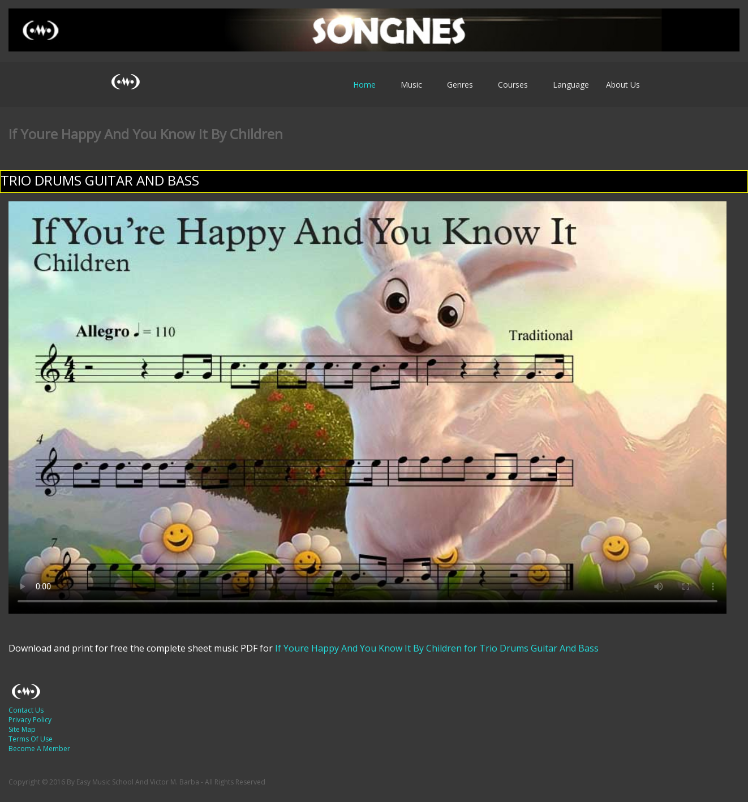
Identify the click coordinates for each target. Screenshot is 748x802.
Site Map (22, 729)
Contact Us (26, 710)
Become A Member (39, 748)
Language (571, 84)
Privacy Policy (29, 720)
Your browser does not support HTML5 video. (367, 407)
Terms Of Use (30, 739)
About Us (623, 84)
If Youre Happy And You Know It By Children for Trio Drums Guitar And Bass (436, 648)
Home (364, 84)
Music (411, 84)
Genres (460, 84)
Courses (513, 84)
